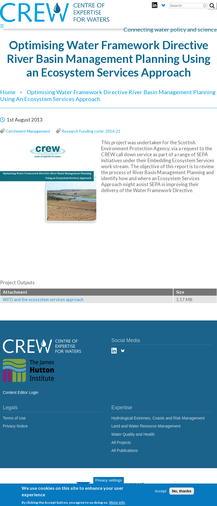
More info (117, 502)
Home (8, 92)
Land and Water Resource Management (145, 426)
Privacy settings (108, 480)
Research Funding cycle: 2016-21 (91, 131)
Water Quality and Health (133, 434)
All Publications (124, 451)
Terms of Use (14, 418)
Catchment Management (28, 131)
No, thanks (181, 491)
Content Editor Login (20, 392)
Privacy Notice (15, 426)
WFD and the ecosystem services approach (43, 299)
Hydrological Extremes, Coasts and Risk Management (158, 418)
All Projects (121, 443)
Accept (160, 491)
